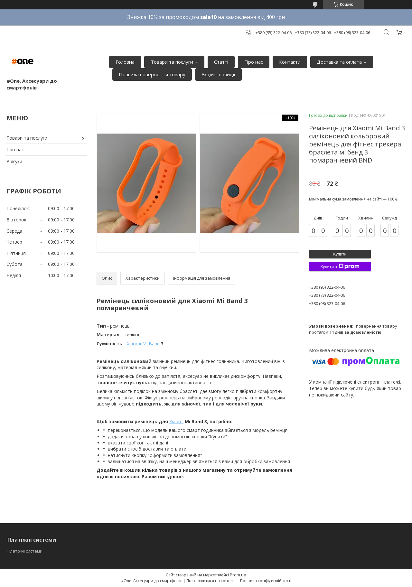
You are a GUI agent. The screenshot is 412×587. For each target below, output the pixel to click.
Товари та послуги (172, 62)
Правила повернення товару (152, 74)
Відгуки (14, 161)
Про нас (253, 62)
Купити (340, 254)
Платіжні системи (24, 551)
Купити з (339, 266)
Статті (221, 62)
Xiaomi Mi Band (143, 343)
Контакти (290, 62)
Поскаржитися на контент (211, 580)
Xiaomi (176, 421)
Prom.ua (238, 575)
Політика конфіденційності (265, 580)
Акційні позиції (218, 74)
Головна (125, 62)
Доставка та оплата (339, 62)
